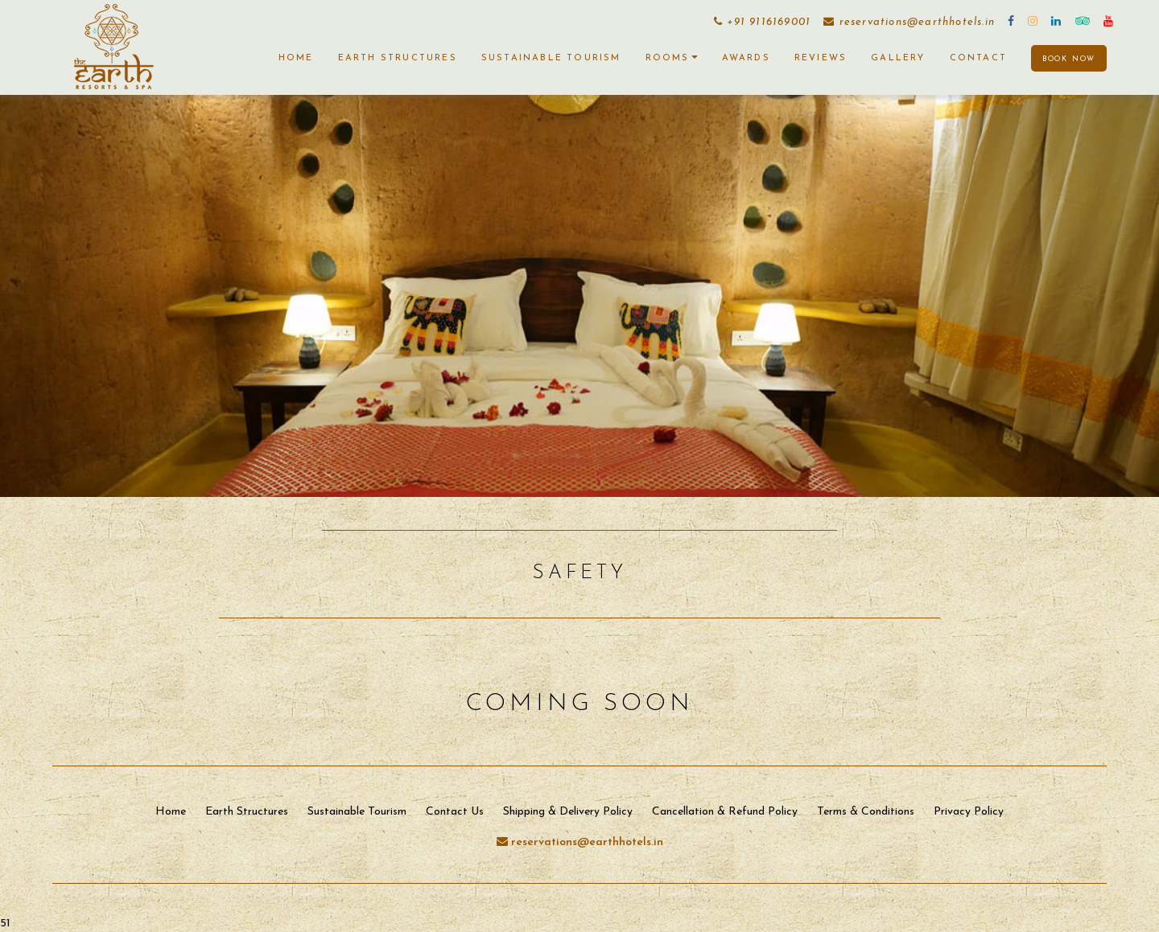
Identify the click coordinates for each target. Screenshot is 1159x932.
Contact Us (455, 812)
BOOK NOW (1068, 59)
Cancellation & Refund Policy (725, 812)
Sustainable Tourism (551, 58)
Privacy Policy (969, 812)
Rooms (671, 58)
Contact (978, 58)
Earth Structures (397, 58)
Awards (746, 58)
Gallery (898, 58)
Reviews (820, 58)
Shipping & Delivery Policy (568, 812)
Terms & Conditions (865, 812)
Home (296, 58)
